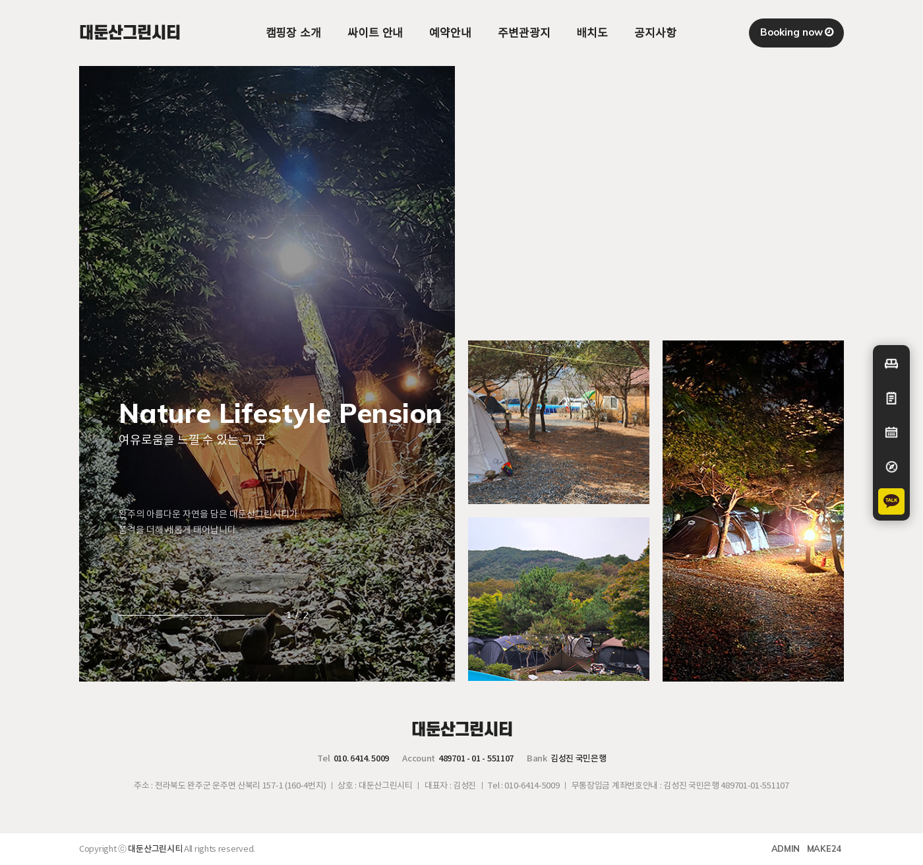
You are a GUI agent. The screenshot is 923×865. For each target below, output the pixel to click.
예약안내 (450, 33)
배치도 (592, 33)
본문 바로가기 (0, 0)
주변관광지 (524, 33)
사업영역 (287, 99)
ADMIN (785, 848)
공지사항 (655, 33)
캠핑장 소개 (293, 33)
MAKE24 (824, 848)
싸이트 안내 (375, 33)
